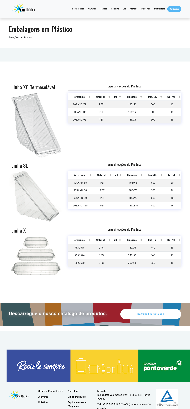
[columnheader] (79, 97)
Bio (124, 9)
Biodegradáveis (77, 396)
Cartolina (115, 9)
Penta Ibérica (78, 9)
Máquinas (145, 9)
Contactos (174, 9)
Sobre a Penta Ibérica (50, 391)
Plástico (103, 9)
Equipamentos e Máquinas (77, 404)
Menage (133, 9)
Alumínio (92, 9)
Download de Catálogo (150, 314)
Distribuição (159, 9)
